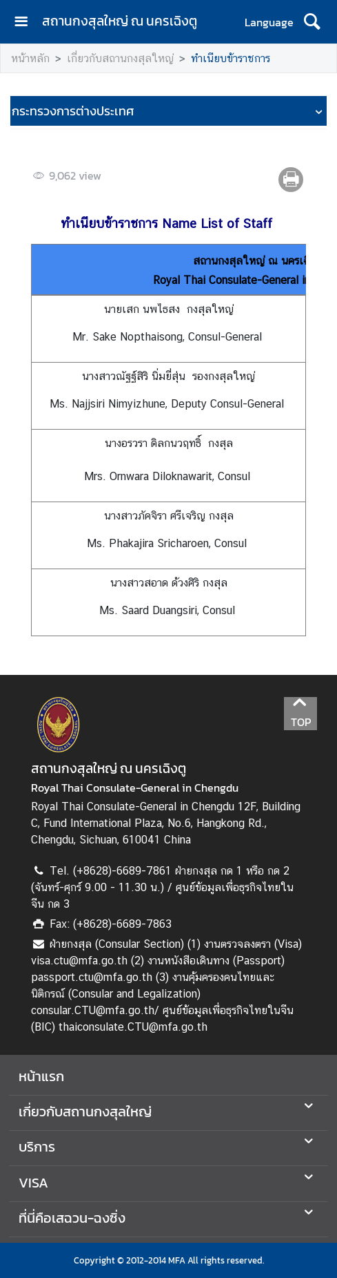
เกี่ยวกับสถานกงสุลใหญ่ (120, 58)
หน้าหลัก (30, 58)
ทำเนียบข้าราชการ (230, 58)
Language (269, 22)
